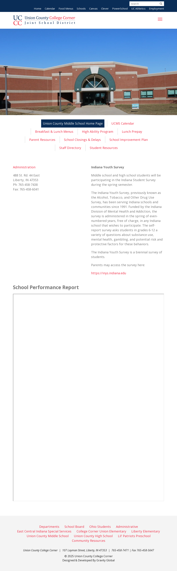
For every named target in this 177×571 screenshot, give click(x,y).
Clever (105, 8)
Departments (49, 527)
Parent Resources (42, 140)
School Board (74, 527)
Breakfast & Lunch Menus (54, 131)
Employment (156, 8)
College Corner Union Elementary (101, 531)
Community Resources (88, 541)
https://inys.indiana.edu (108, 273)
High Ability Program (97, 131)
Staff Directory (70, 148)
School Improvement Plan (128, 140)
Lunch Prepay (132, 131)
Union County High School (93, 536)
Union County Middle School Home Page (73, 123)
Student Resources (104, 148)
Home (37, 8)
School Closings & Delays (82, 140)
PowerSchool (120, 8)
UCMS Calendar (122, 123)
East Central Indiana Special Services (44, 531)
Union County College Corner (93, 556)
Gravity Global (105, 560)
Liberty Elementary (145, 531)
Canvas (93, 8)
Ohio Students (100, 527)
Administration (24, 167)
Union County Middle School (48, 536)
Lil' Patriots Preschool (134, 536)
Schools (81, 8)
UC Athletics (138, 8)
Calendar (50, 8)
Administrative (127, 527)
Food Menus (66, 8)
